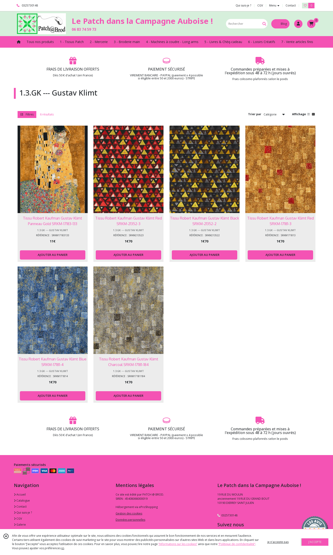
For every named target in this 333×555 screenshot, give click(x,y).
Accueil (20, 494)
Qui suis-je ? (23, 513)
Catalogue (22, 500)
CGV (18, 519)
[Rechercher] (264, 23)
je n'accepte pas (278, 542)
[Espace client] (298, 24)
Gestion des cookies (129, 513)
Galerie (20, 525)
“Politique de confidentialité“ (236, 544)
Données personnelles (130, 520)
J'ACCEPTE (314, 542)
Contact (291, 5)
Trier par (254, 114)
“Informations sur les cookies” (177, 544)
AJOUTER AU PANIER (53, 255)
